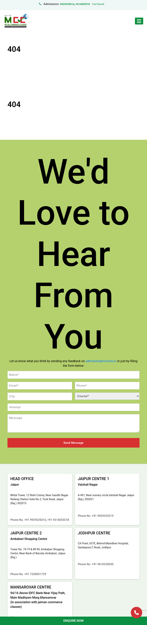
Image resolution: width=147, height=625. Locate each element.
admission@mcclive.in (101, 361)
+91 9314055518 (58, 520)
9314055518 (83, 4)
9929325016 (67, 4)
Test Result (98, 4)
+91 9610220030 (103, 564)
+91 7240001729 (35, 574)
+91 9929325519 (103, 516)
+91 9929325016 (35, 520)
